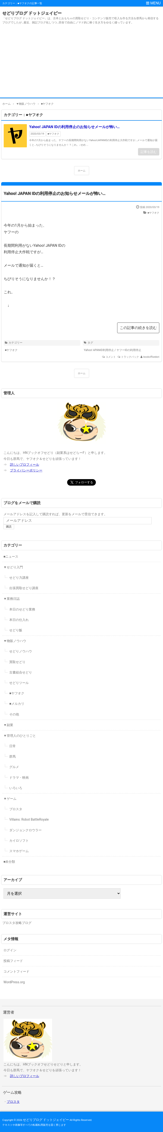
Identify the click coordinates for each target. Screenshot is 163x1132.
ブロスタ (15, 809)
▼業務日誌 (11, 599)
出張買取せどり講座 (23, 588)
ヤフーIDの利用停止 (128, 350)
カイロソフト (19, 840)
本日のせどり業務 (22, 609)
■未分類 (9, 861)
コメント (111, 356)
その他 (14, 714)
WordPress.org (14, 982)
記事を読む (149, 152)
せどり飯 (15, 630)
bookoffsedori (151, 356)
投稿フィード (13, 961)
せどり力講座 (19, 577)
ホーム (81, 170)
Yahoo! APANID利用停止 (99, 350)
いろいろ (15, 788)
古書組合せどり (20, 672)
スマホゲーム (19, 851)
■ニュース (10, 556)
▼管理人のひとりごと (19, 735)
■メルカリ (16, 703)
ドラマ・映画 (19, 777)
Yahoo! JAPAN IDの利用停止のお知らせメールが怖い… (74, 127)
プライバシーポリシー (26, 470)
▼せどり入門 (13, 567)
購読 (9, 526)
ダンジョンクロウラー (25, 830)
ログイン (9, 950)
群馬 (12, 756)
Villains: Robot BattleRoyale (29, 819)
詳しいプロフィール (24, 464)
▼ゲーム (9, 798)
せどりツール (19, 683)
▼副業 (8, 725)
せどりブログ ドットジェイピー (32, 13)
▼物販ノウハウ (14, 641)
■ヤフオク (54, 133)
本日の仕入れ (19, 620)
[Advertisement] (81, 62)
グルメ (14, 767)
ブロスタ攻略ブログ (16, 923)
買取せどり (17, 662)
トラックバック (130, 356)
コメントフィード (16, 971)
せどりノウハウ (20, 651)
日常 (12, 746)
